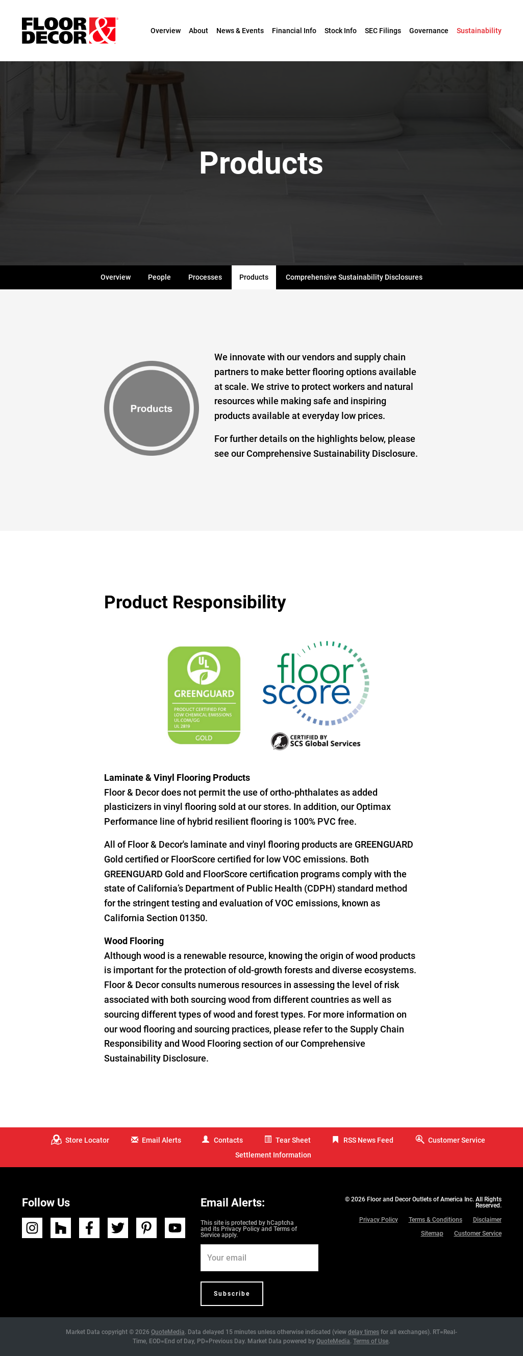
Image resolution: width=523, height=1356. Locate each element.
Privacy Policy (240, 1228)
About (198, 31)
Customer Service (456, 1140)
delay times (363, 1332)
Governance (429, 31)
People (159, 277)
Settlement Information (273, 1155)
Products (253, 277)
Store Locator (87, 1140)
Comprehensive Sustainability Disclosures (354, 277)
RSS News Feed (368, 1140)
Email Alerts (161, 1140)
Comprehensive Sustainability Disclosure (330, 453)
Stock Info (341, 31)
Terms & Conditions (435, 1220)
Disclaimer (487, 1220)
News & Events (240, 31)
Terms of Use (370, 1341)
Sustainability (479, 31)
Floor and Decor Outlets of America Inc (419, 1199)
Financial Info (294, 31)
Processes (205, 277)
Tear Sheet (293, 1140)
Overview (166, 31)
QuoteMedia (168, 1332)
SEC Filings (383, 31)
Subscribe (232, 1293)
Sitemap (432, 1233)
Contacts (228, 1140)
